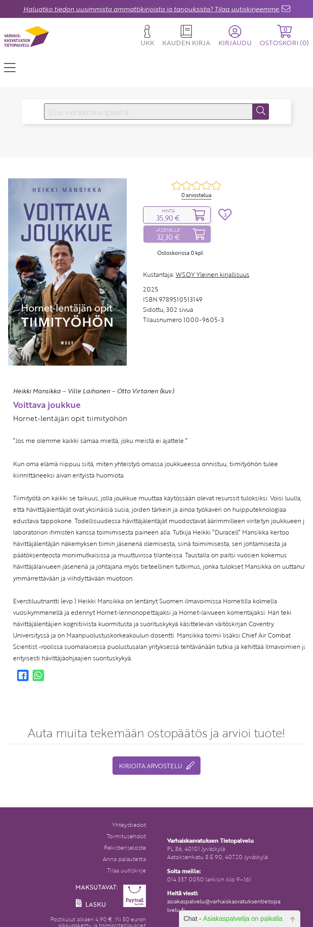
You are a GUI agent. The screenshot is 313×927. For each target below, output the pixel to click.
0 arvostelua (196, 195)
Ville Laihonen (89, 390)
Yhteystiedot (129, 824)
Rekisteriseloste (125, 847)
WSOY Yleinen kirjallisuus (212, 274)
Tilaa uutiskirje (126, 870)
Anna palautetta (124, 859)
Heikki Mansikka (37, 390)
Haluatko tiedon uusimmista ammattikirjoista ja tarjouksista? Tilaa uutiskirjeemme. (151, 9)
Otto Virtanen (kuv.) (145, 390)
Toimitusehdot (126, 836)
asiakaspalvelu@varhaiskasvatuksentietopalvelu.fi (223, 905)
